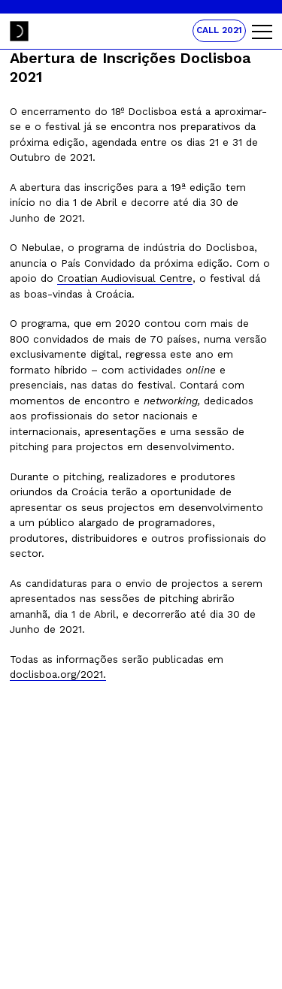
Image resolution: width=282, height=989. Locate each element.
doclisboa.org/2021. (58, 674)
